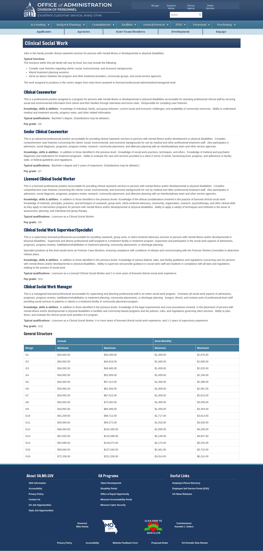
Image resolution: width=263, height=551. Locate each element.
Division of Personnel (57, 9)
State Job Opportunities (41, 510)
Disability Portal (108, 488)
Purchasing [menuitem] (224, 26)
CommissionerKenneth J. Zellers (184, 525)
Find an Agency (191, 7)
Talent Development (110, 483)
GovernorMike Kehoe (82, 525)
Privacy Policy (36, 494)
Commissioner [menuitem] (101, 26)
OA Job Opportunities (40, 505)
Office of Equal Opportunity (114, 494)
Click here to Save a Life (153, 527)
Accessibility (35, 488)
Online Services (210, 7)
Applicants (44, 31)
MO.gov (155, 5)
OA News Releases (182, 494)
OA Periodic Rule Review (195, 543)
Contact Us (34, 499)
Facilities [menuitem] (127, 26)
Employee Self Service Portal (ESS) (190, 488)
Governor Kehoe (171, 7)
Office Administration (74, 5)
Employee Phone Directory (186, 483)
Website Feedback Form (125, 543)
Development (180, 31)
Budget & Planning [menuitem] (68, 26)
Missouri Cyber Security (112, 505)
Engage (221, 31)
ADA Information (37, 483)
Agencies (83, 31)
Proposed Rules (159, 543)
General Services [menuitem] (153, 26)
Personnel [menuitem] (199, 26)
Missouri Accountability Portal (116, 499)
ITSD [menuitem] (178, 26)
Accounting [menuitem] (38, 26)
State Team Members (130, 31)
